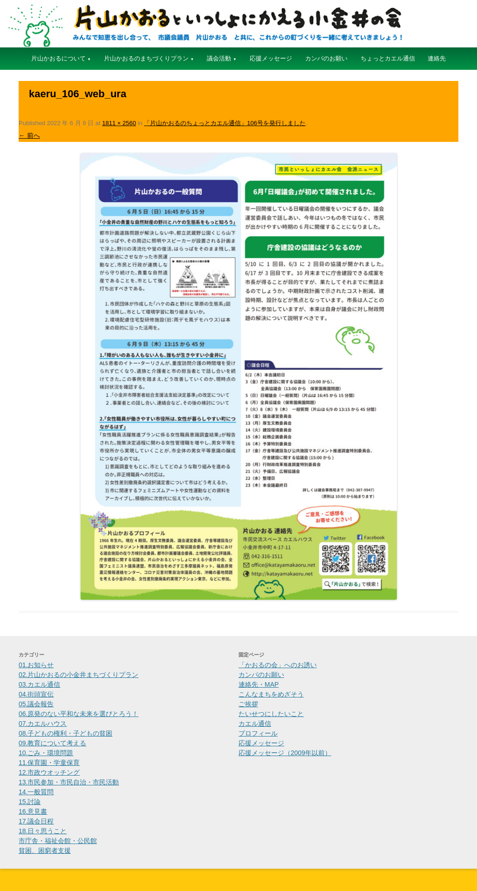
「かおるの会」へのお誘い (277, 665)
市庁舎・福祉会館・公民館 (58, 840)
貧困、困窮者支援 (45, 850)
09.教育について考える (52, 743)
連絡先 (437, 58)
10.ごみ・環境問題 (46, 753)
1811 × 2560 (119, 123)
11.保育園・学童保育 (49, 762)
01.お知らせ (36, 665)
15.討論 (30, 801)
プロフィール (258, 733)
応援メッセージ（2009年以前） (284, 753)
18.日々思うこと (43, 831)
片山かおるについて (58, 58)
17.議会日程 (36, 821)
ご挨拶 (248, 704)
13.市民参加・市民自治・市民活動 (69, 782)
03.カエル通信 (39, 684)
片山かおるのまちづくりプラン (146, 58)
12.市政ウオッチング (49, 772)
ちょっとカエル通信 (388, 58)
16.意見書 (33, 811)
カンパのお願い (326, 58)
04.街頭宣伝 (36, 694)
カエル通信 (254, 723)
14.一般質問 (36, 792)
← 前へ (29, 135)
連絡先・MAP (258, 684)
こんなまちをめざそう (271, 694)
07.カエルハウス (43, 723)
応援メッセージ (271, 58)
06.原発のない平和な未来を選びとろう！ (78, 713)
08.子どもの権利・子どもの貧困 (65, 733)
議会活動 (219, 58)
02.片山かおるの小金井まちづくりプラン (78, 674)
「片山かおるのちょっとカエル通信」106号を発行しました (225, 123)
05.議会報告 (36, 704)
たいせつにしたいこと (271, 713)
